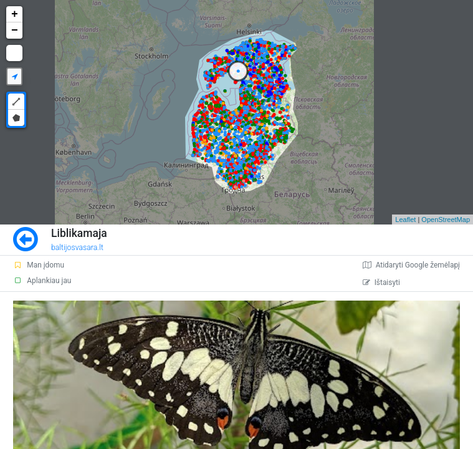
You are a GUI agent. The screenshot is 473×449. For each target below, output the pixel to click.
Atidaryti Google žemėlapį (411, 265)
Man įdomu (38, 265)
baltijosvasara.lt (77, 247)
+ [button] (14, 14)
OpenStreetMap (445, 219)
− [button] (14, 30)
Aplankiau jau (42, 280)
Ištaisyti (381, 282)
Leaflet (405, 219)
